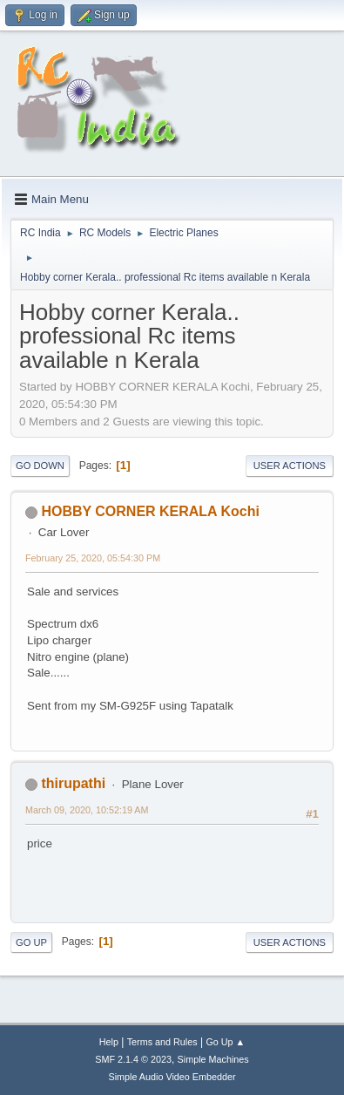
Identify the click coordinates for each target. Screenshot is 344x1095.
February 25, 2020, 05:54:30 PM (92, 558)
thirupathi (73, 783)
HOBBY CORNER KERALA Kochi (150, 511)
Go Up (31, 942)
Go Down (40, 465)
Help (108, 1042)
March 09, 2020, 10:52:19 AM (86, 810)
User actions (289, 465)
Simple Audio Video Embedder (171, 1076)
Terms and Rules (162, 1042)
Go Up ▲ (225, 1042)
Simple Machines (213, 1059)
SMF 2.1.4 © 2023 (133, 1059)
